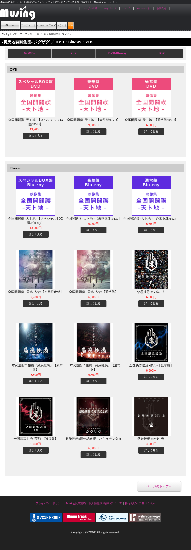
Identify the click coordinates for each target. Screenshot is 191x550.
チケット (100, 25)
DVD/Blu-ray (117, 53)
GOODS (29, 53)
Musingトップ (9, 34)
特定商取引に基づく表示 (140, 503)
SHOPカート (143, 8)
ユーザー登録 (90, 8)
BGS (120, 25)
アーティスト (35, 25)
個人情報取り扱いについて (105, 503)
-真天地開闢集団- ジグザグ (57, 34)
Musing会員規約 (76, 503)
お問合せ (161, 8)
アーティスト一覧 (29, 34)
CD (73, 53)
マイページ (110, 8)
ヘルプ (126, 8)
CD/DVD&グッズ (69, 25)
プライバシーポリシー (49, 503)
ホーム (10, 25)
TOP (161, 53)
